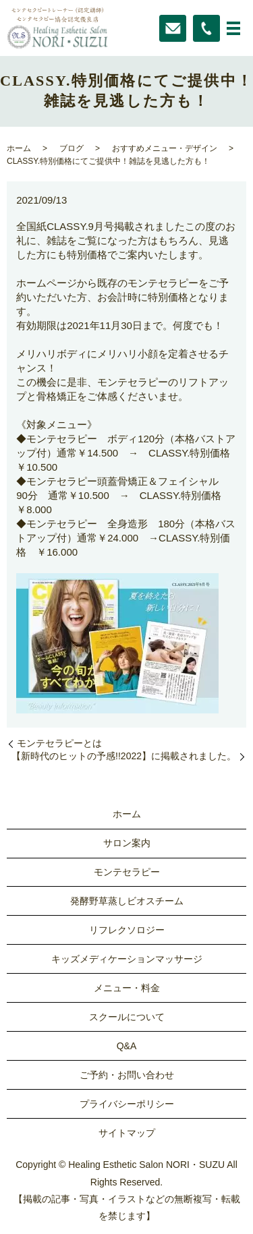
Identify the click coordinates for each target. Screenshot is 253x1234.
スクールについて (127, 1016)
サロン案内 (126, 843)
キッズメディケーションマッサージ (126, 958)
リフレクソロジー (127, 929)
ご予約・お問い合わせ (127, 1074)
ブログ (71, 148)
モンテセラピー (127, 871)
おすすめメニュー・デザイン (164, 148)
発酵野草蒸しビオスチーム (127, 900)
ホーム (19, 148)
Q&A (127, 1045)
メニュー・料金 (127, 987)
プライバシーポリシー (127, 1103)
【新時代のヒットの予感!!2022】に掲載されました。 (123, 756)
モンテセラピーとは (59, 743)
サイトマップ (127, 1132)
